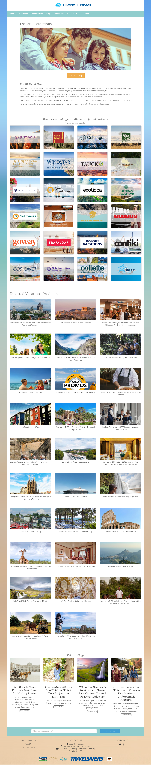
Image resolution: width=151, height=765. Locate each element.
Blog (48, 14)
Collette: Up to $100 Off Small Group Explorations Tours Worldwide (75, 347)
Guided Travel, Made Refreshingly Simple (121, 520)
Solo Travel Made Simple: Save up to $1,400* (121, 485)
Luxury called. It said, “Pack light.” (30, 380)
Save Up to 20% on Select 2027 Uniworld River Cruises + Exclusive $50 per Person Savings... (121, 451)
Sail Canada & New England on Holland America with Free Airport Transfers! (30, 312)
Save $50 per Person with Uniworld (75, 450)
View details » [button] (24, 711)
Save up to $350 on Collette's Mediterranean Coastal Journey (121, 382)
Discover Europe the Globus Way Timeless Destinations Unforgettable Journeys (126, 693)
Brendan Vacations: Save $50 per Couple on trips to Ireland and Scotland (30, 451)
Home (11, 14)
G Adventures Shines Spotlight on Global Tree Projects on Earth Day (58, 691)
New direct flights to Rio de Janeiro (121, 554)
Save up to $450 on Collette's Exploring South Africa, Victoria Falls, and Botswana (121, 591)
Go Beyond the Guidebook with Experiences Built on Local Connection (30, 556)
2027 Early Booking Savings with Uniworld (75, 589)
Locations (84, 14)
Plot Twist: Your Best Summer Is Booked (75, 311)
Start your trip (110, 731)
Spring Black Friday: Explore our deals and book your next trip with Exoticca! (30, 486)
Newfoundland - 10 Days (30, 415)
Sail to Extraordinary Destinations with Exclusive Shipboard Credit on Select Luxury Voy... (121, 312)
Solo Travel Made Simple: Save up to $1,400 (30, 589)
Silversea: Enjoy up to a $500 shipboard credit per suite (75, 556)
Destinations (37, 14)
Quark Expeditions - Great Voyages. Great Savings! (75, 380)
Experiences (23, 14)
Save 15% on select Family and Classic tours (121, 346)
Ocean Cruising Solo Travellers (75, 485)
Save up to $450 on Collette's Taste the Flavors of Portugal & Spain (75, 417)
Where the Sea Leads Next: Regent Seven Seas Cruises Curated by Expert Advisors (92, 691)
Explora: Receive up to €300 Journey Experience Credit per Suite (121, 417)
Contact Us (72, 14)
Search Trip (59, 14)
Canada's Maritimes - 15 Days (30, 520)
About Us (28, 744)
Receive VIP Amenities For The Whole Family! (75, 520)
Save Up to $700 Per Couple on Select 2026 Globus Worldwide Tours (75, 625)
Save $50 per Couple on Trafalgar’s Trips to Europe (30, 346)
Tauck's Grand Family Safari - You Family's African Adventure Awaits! (30, 625)
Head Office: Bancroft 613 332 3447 (76, 746)
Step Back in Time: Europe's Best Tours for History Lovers (24, 690)
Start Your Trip (76, 75)
